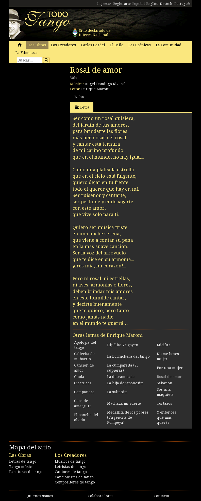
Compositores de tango (75, 482)
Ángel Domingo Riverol (105, 84)
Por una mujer (170, 368)
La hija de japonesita (125, 383)
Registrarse (122, 4)
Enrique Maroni (95, 89)
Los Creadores (63, 45)
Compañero (84, 392)
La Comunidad (168, 45)
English (152, 4)
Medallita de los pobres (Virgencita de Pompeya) (127, 417)
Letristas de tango (70, 467)
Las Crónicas (139, 45)
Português (182, 4)
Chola (79, 377)
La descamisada (121, 377)
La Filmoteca (26, 53)
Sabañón (164, 383)
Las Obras (37, 45)
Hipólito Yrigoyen (122, 345)
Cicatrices (82, 383)
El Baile (116, 45)
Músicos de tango (70, 461)
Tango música (21, 467)
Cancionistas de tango (74, 477)
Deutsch (166, 4)
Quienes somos (39, 496)
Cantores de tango (71, 472)
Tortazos (164, 403)
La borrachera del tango (128, 356)
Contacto (161, 496)
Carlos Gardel (93, 45)
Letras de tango (22, 461)
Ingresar (104, 4)
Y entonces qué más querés (166, 417)
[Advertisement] (47, 100)
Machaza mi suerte (124, 403)
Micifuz (163, 345)
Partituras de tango (26, 472)
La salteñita (117, 392)
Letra (82, 107)
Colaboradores (100, 496)
